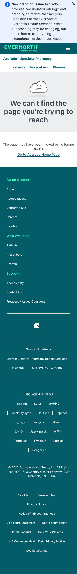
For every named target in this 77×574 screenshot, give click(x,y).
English (22, 403)
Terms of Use (46, 495)
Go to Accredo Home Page (38, 154)
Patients (18, 67)
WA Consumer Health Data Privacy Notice (37, 541)
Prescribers (39, 67)
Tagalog (58, 440)
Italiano (55, 422)
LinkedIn (36, 325)
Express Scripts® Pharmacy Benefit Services (37, 358)
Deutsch (43, 413)
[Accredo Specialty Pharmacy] (20, 48)
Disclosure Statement (20, 523)
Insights (12, 226)
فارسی (21, 422)
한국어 (58, 431)
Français (38, 422)
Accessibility (15, 283)
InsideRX (18, 368)
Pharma (59, 67)
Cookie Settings (36, 550)
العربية (38, 403)
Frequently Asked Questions (26, 301)
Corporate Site (16, 207)
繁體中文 (54, 403)
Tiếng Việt (39, 450)
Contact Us (14, 292)
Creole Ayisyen (21, 413)
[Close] (73, 3)
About (11, 189)
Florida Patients (20, 532)
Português (21, 440)
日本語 (19, 431)
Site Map (24, 495)
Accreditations (16, 198)
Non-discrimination (54, 523)
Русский (40, 440)
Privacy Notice (36, 504)
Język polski (38, 431)
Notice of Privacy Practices (36, 513)
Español (61, 413)
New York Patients (50, 532)
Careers (12, 217)
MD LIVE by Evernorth (47, 368)
